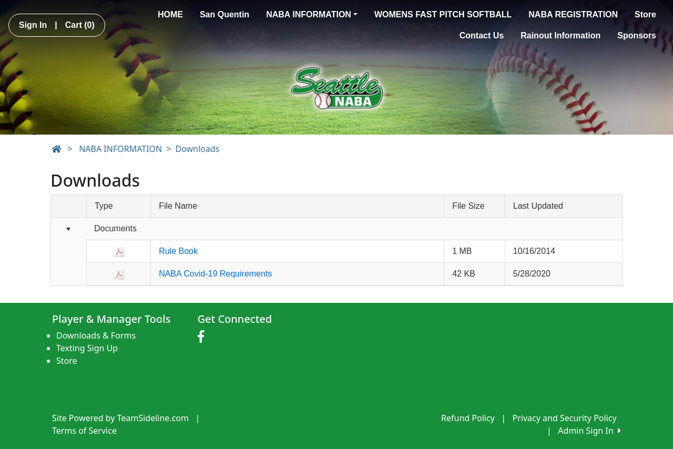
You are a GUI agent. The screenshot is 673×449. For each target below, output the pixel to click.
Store (645, 14)
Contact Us (482, 35)
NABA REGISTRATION (573, 14)
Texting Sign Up (87, 348)
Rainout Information (560, 35)
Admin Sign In (589, 430)
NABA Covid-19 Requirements (215, 273)
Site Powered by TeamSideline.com (120, 418)
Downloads (197, 149)
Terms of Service (84, 430)
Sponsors (636, 35)
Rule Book (178, 251)
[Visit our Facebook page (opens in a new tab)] (203, 337)
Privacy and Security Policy (565, 418)
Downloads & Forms (96, 335)
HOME (170, 14)
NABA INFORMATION (312, 14)
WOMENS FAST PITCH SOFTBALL (443, 14)
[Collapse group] (68, 229)
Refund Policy (468, 418)
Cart (80, 25)
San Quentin (224, 14)
